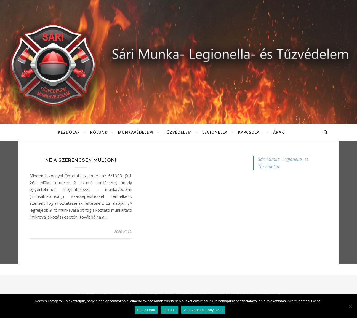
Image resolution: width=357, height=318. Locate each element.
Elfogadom (146, 310)
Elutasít (169, 310)
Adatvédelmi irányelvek (203, 310)
